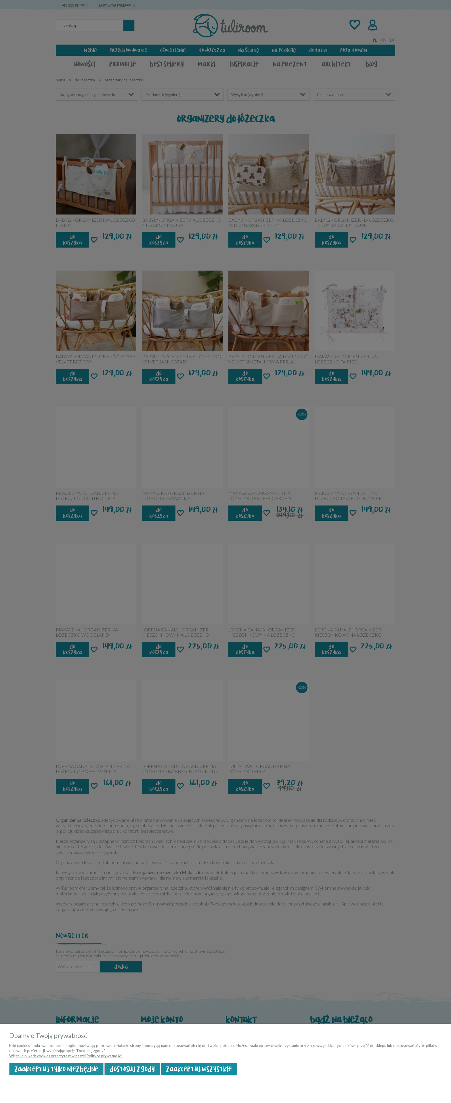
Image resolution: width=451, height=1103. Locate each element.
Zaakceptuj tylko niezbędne (56, 1069)
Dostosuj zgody (132, 1069)
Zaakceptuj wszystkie (199, 1069)
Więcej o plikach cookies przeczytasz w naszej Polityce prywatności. (66, 1056)
